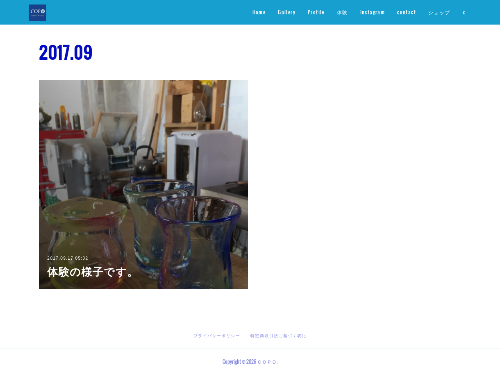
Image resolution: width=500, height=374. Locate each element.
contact (406, 12)
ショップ (439, 12)
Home (259, 12)
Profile (316, 12)
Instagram (372, 12)
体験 (342, 12)
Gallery (286, 12)
